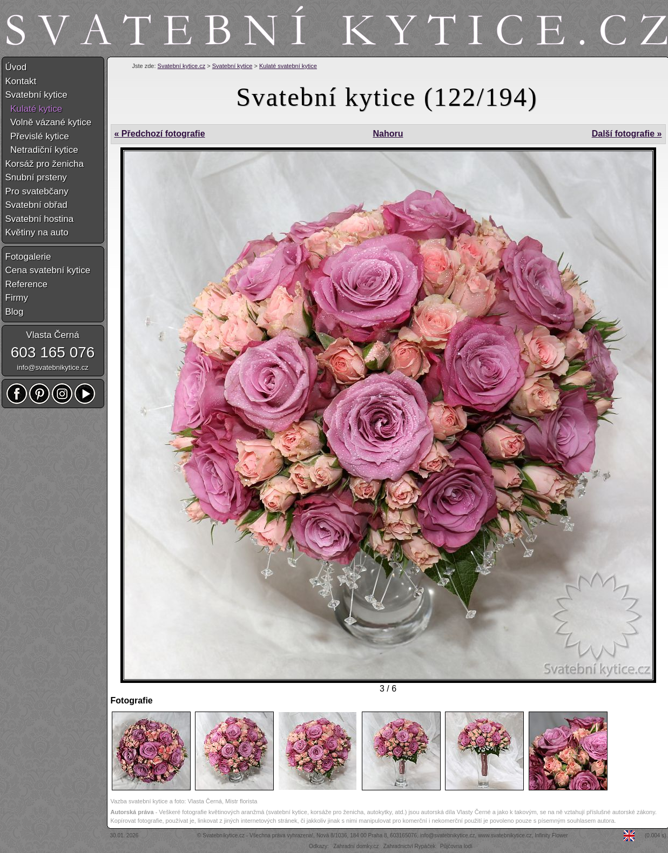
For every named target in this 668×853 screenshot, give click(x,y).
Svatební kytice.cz (182, 66)
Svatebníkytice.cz (224, 835)
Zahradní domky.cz (356, 846)
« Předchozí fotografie (159, 133)
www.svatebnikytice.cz (504, 835)
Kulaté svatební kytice (288, 66)
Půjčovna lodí (456, 846)
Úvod (16, 67)
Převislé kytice (37, 136)
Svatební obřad (36, 205)
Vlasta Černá (52, 335)
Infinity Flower (551, 835)
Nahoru (388, 133)
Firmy (16, 298)
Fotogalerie (28, 257)
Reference (26, 284)
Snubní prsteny (36, 177)
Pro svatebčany (37, 191)
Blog (14, 312)
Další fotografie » (627, 133)
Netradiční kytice (41, 150)
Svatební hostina (39, 219)
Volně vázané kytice (48, 122)
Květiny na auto (37, 232)
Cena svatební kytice (48, 270)
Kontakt (21, 81)
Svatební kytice (232, 66)
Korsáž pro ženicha (44, 164)
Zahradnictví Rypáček (409, 846)
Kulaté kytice (34, 109)
